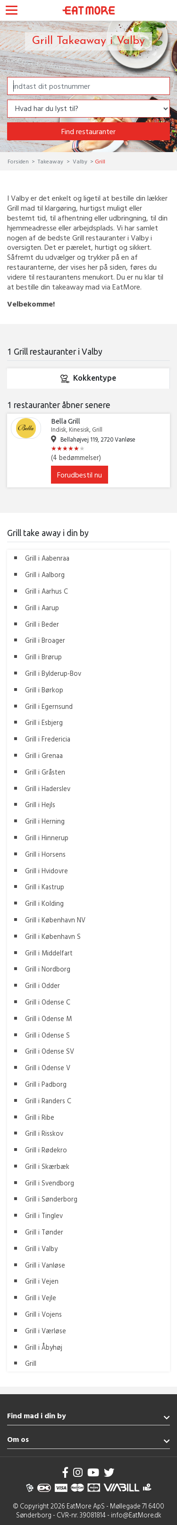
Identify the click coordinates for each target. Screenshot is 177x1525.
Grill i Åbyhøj (43, 1347)
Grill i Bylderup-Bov (53, 673)
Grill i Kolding (44, 903)
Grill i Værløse (45, 1331)
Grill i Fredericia (47, 739)
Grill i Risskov (44, 1133)
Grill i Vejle (40, 1298)
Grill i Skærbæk (47, 1166)
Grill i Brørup (43, 657)
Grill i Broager (45, 640)
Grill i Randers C (48, 1101)
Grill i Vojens (43, 1314)
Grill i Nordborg (47, 969)
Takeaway (50, 161)
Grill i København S (53, 936)
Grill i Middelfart (49, 953)
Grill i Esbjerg (44, 722)
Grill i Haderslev (47, 788)
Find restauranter (88, 131)
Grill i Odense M (48, 1018)
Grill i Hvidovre (46, 871)
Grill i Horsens (45, 854)
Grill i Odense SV (49, 1051)
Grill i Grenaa (44, 755)
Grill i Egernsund (49, 706)
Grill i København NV (55, 920)
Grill (30, 1363)
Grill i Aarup (42, 608)
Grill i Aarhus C (46, 591)
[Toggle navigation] (11, 11)
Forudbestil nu (79, 474)
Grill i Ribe (39, 1117)
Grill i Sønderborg (51, 1199)
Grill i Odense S (47, 1035)
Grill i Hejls (40, 804)
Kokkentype (88, 379)
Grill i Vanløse (45, 1265)
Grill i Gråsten (45, 772)
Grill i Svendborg (49, 1183)
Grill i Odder (42, 985)
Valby (80, 161)
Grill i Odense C (47, 1002)
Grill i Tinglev (44, 1215)
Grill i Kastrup (44, 887)
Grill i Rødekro (46, 1150)
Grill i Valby (41, 1248)
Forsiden (19, 161)
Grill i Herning (45, 821)
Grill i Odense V (47, 1068)
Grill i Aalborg (45, 574)
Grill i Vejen (42, 1281)
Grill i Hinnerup (46, 838)
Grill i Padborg (46, 1084)
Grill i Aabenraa (47, 558)
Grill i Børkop (44, 690)
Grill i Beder (42, 624)
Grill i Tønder (44, 1232)
